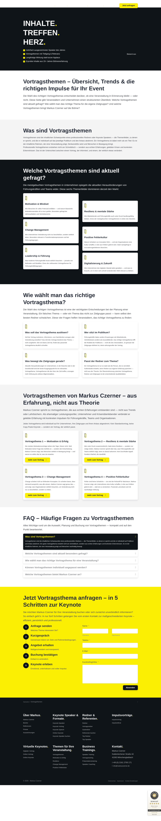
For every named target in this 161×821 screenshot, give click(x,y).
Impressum (117, 817)
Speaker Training (89, 790)
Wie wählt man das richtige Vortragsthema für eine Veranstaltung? (62, 596)
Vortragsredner (88, 762)
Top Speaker (87, 775)
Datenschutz (107, 817)
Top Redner (87, 772)
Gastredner (87, 765)
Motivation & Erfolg (60, 793)
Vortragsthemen (59, 790)
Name (85, 662)
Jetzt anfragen (128, 5)
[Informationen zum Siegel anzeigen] (154, 808)
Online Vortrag (29, 790)
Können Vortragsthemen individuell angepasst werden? (56, 603)
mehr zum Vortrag (36, 485)
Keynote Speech (59, 765)
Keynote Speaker (60, 759)
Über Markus (97, 5)
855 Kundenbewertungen (154, 805)
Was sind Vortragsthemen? (40, 567)
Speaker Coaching (90, 800)
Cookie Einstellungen (130, 817)
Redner (85, 759)
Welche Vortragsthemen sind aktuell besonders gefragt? (56, 589)
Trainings (62, 5)
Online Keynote (59, 769)
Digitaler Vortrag (30, 787)
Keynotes (50, 5)
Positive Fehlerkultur (61, 803)
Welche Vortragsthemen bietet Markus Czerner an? (53, 610)
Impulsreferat (117, 759)
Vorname (85, 671)
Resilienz (56, 797)
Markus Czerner (29, 755)
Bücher (26, 759)
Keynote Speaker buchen (63, 772)
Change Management (62, 800)
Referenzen (28, 762)
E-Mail (85, 687)
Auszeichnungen (30, 768)
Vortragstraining (88, 793)
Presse (26, 765)
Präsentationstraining (91, 797)
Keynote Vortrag (59, 762)
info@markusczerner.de (123, 802)
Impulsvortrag (117, 755)
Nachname (116, 671)
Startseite (26, 738)
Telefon (86, 676)
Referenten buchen (90, 769)
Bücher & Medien (78, 5)
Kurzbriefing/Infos (90, 698)
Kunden (110, 5)
